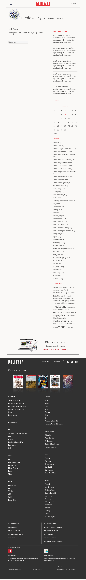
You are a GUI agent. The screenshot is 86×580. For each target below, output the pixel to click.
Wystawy (48, 412)
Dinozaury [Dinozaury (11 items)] (55, 290)
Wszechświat (49, 438)
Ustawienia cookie (50, 538)
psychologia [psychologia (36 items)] (59, 321)
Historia (48, 484)
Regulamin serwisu (50, 523)
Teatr (46, 415)
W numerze (11, 396)
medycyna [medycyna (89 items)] (59, 306)
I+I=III (55, 198)
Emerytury (12, 485)
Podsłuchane (57, 246)
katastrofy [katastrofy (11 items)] (59, 303)
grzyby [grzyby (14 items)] (67, 301)
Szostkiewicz (49, 464)
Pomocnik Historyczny (16, 403)
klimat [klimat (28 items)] (65, 303)
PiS (9, 436)
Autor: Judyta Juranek (61, 163)
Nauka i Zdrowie (50, 431)
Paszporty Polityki (51, 421)
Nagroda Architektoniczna (54, 424)
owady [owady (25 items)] (73, 312)
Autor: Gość (57, 146)
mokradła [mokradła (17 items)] (65, 310)
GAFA (10, 497)
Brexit (10, 459)
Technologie (49, 441)
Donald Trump (13, 465)
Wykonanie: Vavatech (37, 569)
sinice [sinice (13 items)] (70, 324)
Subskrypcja (58, 361)
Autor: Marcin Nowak (60, 177)
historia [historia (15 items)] (72, 301)
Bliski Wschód (13, 468)
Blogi (46, 454)
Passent (47, 458)
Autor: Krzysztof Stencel (62, 169)
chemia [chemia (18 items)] (71, 287)
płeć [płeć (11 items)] (72, 321)
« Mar (55, 133)
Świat (10, 455)
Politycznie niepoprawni (61, 249)
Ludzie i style (49, 487)
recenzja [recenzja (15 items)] (55, 324)
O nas (47, 513)
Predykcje (56, 255)
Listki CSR (11, 500)
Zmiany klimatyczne (52, 444)
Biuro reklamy (12, 527)
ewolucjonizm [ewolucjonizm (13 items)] (66, 293)
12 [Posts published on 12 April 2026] (75, 118)
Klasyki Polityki (50, 493)
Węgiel (10, 491)
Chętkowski (49, 470)
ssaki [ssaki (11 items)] (74, 323)
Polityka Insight (37, 567)
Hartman (48, 461)
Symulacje (56, 273)
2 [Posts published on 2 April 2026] (65, 115)
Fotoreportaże (50, 502)
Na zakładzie (57, 219)
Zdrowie (55, 279)
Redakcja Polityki (13, 523)
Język (55, 204)
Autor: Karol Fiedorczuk (61, 166)
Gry (46, 418)
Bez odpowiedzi (58, 186)
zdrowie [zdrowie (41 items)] (70, 327)
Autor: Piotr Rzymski (60, 183)
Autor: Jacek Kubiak (60, 152)
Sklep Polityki (50, 516)
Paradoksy (56, 243)
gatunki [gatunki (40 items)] (56, 295)
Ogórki (55, 237)
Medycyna (56, 213)
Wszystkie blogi (50, 473)
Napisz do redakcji (14, 531)
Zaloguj (73, 3)
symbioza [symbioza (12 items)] (55, 327)
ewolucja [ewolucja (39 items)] (57, 292)
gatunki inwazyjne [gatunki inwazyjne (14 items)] (66, 296)
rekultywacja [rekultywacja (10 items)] (62, 323)
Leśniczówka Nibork (62, 567)
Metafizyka (57, 216)
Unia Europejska (14, 462)
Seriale (47, 409)
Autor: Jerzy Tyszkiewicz (62, 160)
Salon (10, 412)
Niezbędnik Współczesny (17, 409)
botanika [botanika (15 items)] (65, 287)
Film (46, 406)
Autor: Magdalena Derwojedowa (64, 172)
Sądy (10, 448)
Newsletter (45, 361)
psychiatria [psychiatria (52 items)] (62, 315)
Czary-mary (57, 189)
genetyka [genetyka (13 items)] (55, 298)
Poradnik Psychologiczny (17, 406)
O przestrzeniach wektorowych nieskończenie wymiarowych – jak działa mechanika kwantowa (64, 38)
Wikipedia (56, 276)
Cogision (14, 569)
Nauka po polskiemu (60, 228)
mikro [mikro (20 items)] (59, 310)
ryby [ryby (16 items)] (67, 324)
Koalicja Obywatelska (15, 442)
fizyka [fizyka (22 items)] (73, 293)
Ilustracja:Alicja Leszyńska (62, 201)
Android (13, 555)
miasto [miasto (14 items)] (55, 310)
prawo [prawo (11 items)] (54, 315)
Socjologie (56, 267)
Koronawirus (12, 422)
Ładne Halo (18, 569)
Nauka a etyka (58, 222)
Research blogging (59, 258)
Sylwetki (56, 270)
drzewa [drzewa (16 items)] (60, 290)
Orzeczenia (57, 240)
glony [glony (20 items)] (63, 301)
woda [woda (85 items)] (61, 327)
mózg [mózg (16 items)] (65, 312)
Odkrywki (56, 234)
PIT (9, 488)
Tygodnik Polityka (14, 400)
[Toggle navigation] (11, 4)
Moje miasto (49, 496)
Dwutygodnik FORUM (14, 567)
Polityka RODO (48, 534)
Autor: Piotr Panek (59, 180)
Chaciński (48, 467)
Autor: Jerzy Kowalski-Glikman (64, 155)
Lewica (10, 439)
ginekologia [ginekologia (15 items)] (62, 298)
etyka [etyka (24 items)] (65, 290)
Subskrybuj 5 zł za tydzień (54, 350)
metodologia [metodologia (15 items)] (71, 307)
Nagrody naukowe (51, 447)
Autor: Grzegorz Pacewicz (62, 149)
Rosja (10, 471)
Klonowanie (57, 207)
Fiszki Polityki (48, 555)
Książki (47, 400)
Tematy (47, 510)
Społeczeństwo (50, 490)
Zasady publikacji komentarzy (53, 527)
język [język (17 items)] (54, 303)
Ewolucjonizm (58, 195)
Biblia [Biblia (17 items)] (60, 287)
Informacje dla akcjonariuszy (53, 541)
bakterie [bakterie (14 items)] (55, 287)
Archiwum (48, 504)
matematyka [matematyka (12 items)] (71, 303)
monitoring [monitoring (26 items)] (57, 312)
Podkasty (48, 499)
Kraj (9, 429)
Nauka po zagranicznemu (62, 231)
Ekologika (56, 192)
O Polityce (11, 538)
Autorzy (47, 507)
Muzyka (47, 403)
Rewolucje (56, 261)
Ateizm (55, 143)
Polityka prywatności (51, 531)
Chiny (10, 474)
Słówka (55, 264)
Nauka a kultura (58, 225)
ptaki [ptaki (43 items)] (68, 321)
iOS (9, 555)
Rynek (10, 481)
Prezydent (11, 445)
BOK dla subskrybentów (15, 534)
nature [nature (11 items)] (68, 312)
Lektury (55, 210)
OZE (9, 494)
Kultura (47, 396)
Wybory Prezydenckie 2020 (17, 433)
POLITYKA (56, 252)
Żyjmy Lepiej (12, 415)
